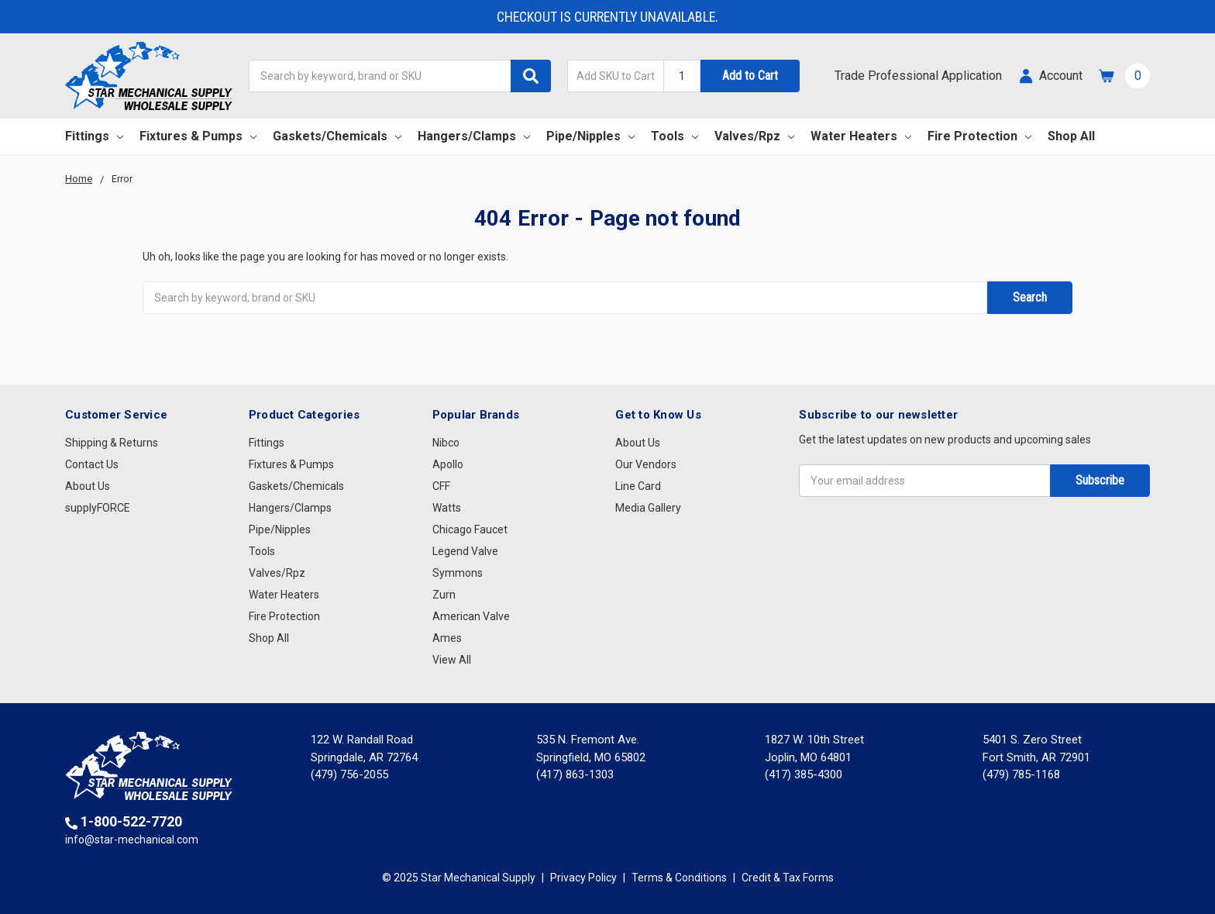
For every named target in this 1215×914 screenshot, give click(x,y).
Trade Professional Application (918, 75)
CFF (441, 486)
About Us (87, 486)
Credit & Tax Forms (788, 877)
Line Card (638, 486)
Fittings (94, 136)
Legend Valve (465, 551)
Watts (446, 508)
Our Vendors (645, 464)
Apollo (447, 464)
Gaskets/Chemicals (337, 136)
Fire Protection (979, 136)
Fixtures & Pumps (197, 136)
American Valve (471, 616)
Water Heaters (861, 136)
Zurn (444, 594)
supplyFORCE (97, 508)
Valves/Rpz (754, 136)
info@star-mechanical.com (131, 839)
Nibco (445, 442)
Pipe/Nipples (590, 136)
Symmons (457, 573)
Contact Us (92, 464)
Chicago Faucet (470, 529)
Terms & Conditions (679, 877)
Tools (674, 136)
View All (451, 660)
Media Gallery (648, 508)
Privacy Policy (583, 877)
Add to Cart (750, 75)
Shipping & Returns (111, 442)
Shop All (1071, 136)
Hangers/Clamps (474, 136)
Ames (447, 638)
